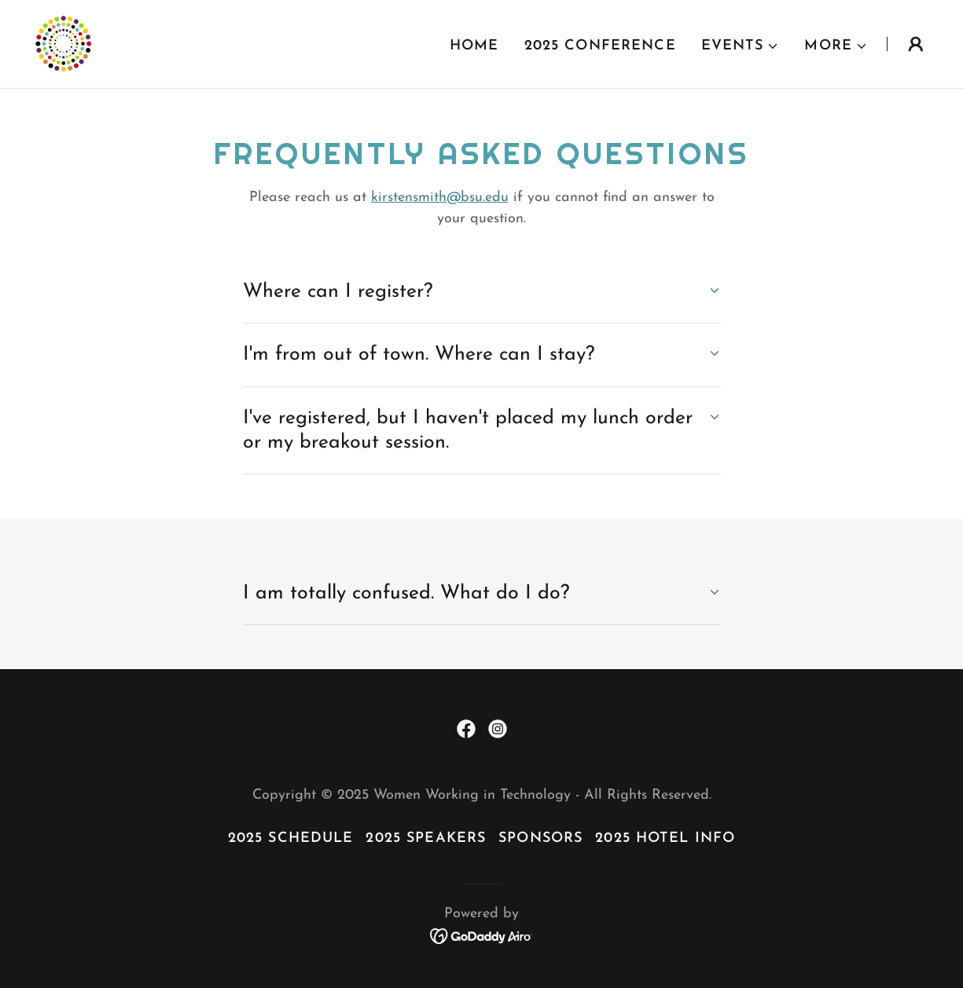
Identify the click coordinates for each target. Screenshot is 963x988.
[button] (740, 46)
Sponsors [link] (540, 838)
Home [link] (474, 45)
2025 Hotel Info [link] (665, 838)
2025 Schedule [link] (291, 838)
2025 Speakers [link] (426, 838)
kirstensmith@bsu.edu (440, 197)
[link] (62, 42)
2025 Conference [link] (600, 45)
